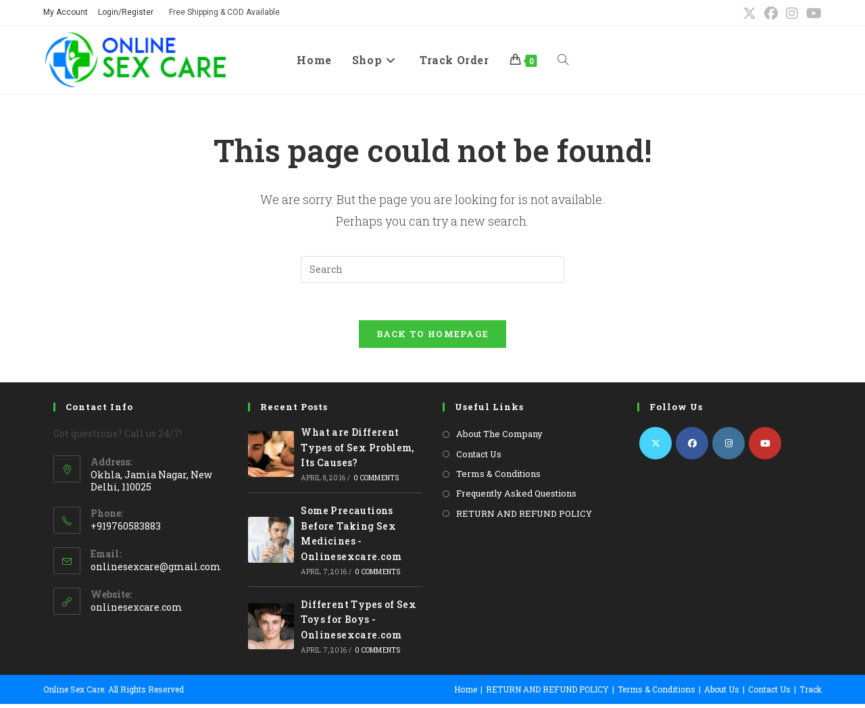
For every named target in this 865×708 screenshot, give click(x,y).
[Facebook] (692, 447)
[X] (655, 447)
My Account (65, 12)
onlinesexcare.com (136, 610)
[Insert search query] (432, 269)
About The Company (499, 438)
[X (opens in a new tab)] (749, 13)
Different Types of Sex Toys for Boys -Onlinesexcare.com (358, 623)
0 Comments (376, 482)
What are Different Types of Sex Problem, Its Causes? (357, 451)
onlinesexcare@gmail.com (156, 569)
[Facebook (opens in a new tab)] (771, 13)
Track (810, 693)
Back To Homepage (432, 338)
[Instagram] (728, 447)
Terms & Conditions (498, 478)
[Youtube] (765, 447)
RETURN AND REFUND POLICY (524, 517)
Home (465, 693)
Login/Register (125, 12)
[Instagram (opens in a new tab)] (792, 13)
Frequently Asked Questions (516, 497)
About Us (721, 693)
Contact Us (478, 457)
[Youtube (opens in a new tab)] (812, 13)
